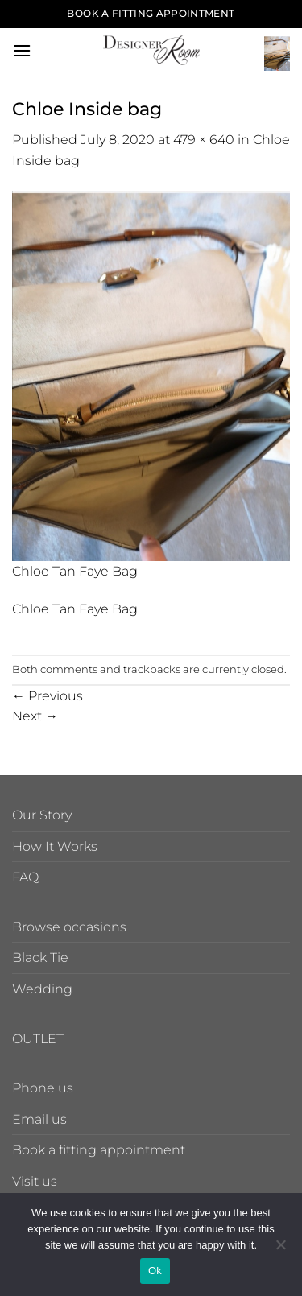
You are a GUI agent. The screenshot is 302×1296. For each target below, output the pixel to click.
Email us (39, 1119)
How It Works (54, 846)
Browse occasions (69, 927)
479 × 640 (203, 139)
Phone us (42, 1088)
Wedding (42, 989)
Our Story (42, 815)
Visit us (34, 1181)
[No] (280, 1249)
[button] (21, 50)
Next (35, 716)
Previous (47, 696)
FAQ (25, 877)
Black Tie (40, 957)
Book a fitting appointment (98, 1150)
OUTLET (38, 1038)
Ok (155, 1271)
